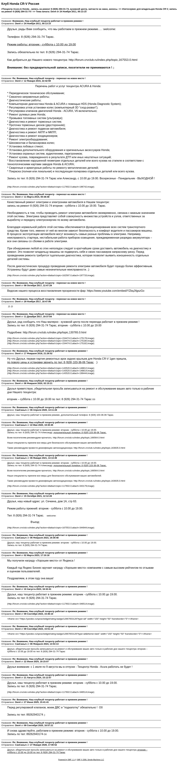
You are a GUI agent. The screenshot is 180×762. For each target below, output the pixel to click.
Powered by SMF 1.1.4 (67, 760)
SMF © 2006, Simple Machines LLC (90, 760)
